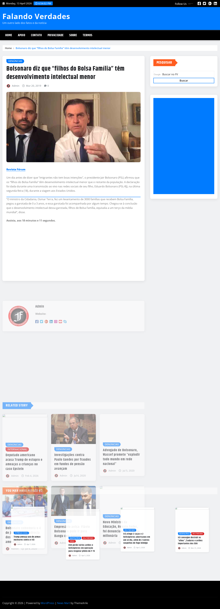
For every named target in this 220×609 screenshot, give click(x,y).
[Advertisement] (185, 146)
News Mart (63, 603)
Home (8, 35)
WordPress (47, 603)
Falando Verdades (36, 16)
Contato (36, 35)
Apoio (21, 35)
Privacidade (56, 35)
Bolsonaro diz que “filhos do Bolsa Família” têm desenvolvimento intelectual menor (63, 48)
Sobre (73, 35)
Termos (87, 35)
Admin (15, 85)
